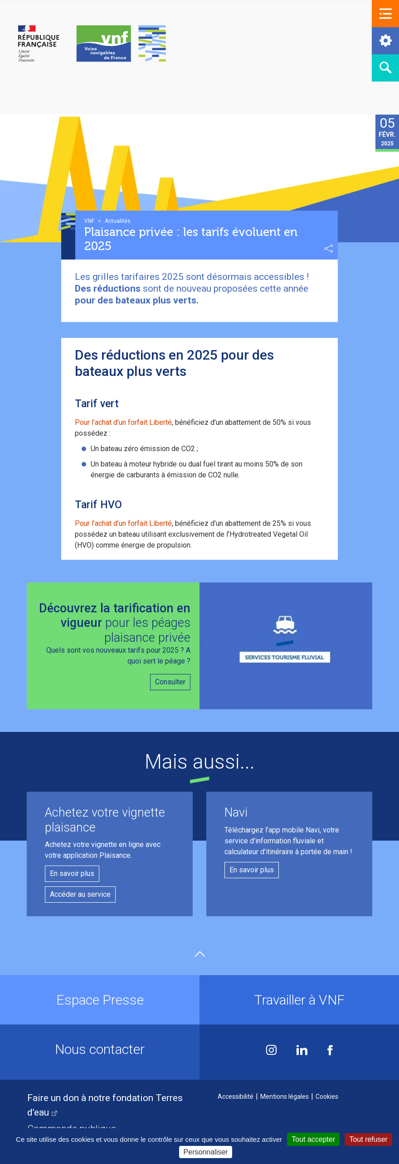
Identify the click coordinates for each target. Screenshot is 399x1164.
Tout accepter (313, 1139)
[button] (385, 13)
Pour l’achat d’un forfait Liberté (123, 422)
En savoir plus (72, 873)
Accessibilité (235, 1096)
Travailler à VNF (299, 1000)
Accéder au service (80, 894)
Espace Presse (100, 1000)
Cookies (327, 1096)
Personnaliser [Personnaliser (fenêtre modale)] (206, 1152)
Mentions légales (284, 1096)
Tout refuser (368, 1139)
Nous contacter (100, 1049)
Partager (329, 249)
